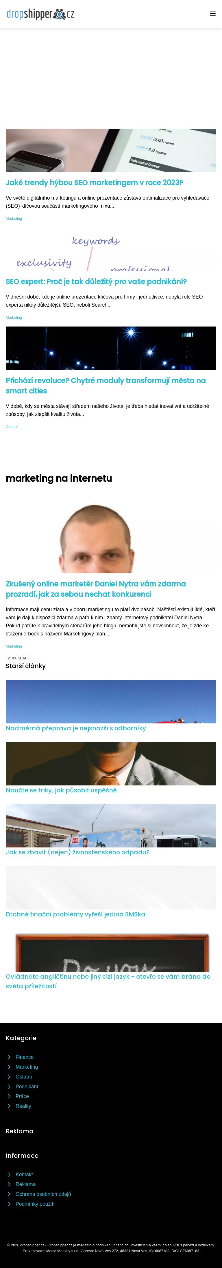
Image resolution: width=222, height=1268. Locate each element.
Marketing (14, 218)
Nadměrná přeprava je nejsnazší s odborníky (76, 728)
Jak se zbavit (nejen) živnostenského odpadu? (77, 852)
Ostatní (12, 427)
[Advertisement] (111, 71)
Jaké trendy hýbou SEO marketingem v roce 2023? (94, 182)
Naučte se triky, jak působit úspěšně (61, 790)
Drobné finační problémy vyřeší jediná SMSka (75, 914)
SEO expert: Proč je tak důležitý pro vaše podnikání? (96, 281)
